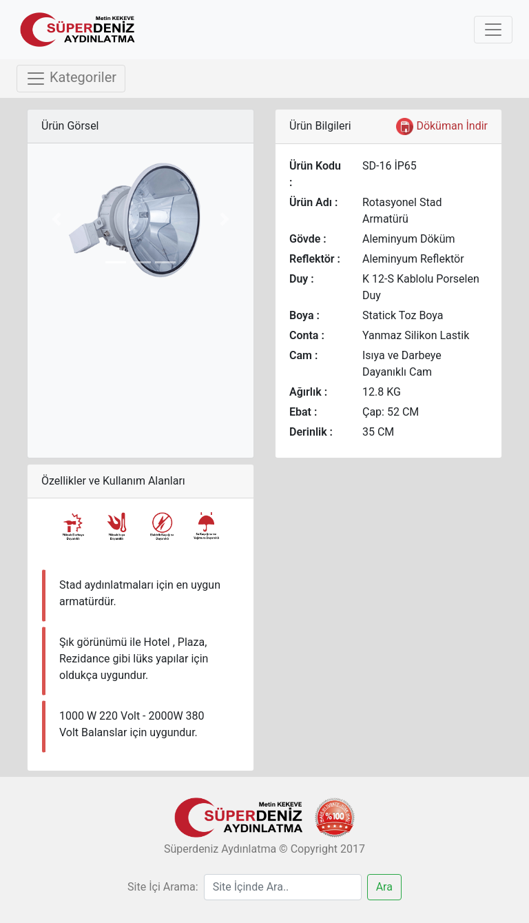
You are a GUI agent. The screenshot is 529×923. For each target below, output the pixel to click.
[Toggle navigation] (493, 29)
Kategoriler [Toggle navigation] (70, 78)
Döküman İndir (442, 126)
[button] (56, 219)
